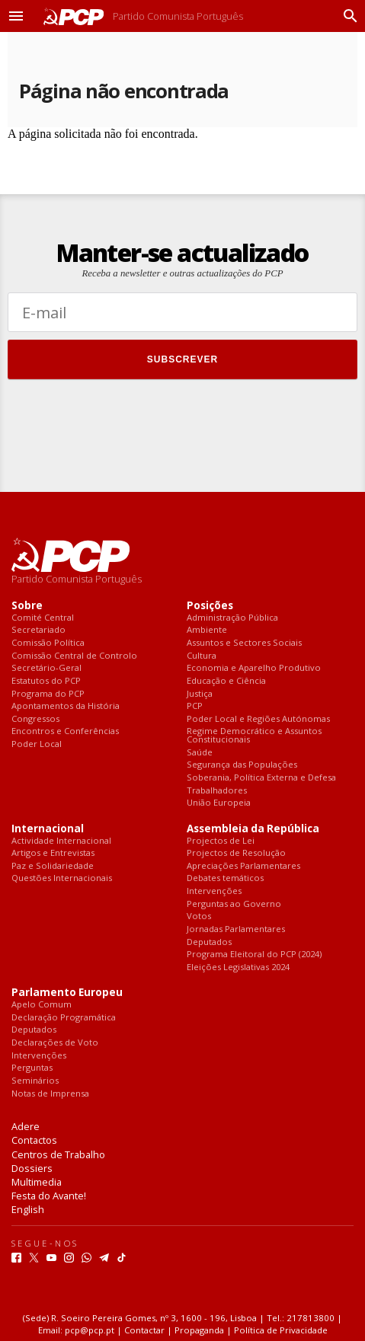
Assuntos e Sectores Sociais (244, 643)
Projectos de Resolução (236, 853)
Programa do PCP (48, 694)
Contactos (34, 1140)
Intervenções (214, 891)
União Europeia (219, 803)
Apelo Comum (41, 1005)
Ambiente (207, 630)
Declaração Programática (63, 1018)
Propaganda (199, 1330)
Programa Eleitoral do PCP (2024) (254, 954)
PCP (195, 706)
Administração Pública (232, 618)
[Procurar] (347, 16)
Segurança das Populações (242, 765)
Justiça (200, 694)
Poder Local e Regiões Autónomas (258, 719)
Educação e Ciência (226, 681)
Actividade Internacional (61, 841)
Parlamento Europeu (67, 993)
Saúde (200, 753)
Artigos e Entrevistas (52, 853)
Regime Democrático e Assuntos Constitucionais (254, 735)
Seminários (35, 1081)
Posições (210, 606)
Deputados (209, 942)
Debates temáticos (225, 878)
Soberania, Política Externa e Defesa (261, 778)
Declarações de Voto (54, 1043)
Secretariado (38, 630)
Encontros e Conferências (65, 731)
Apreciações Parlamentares (243, 866)
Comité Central (42, 618)
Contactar (144, 1330)
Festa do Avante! (48, 1195)
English (27, 1209)
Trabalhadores (217, 791)
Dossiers (32, 1168)
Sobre (27, 606)
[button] (16, 16)
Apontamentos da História (65, 706)
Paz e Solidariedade (52, 866)
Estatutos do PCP (46, 681)
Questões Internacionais (61, 878)
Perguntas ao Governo (234, 904)
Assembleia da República (253, 829)
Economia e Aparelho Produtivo (254, 668)
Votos (199, 916)
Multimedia (36, 1181)
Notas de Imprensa (50, 1094)
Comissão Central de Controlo (74, 656)
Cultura (201, 656)
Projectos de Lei (221, 841)
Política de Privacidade (281, 1330)
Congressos (35, 719)
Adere (25, 1126)
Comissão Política (48, 643)
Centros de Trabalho (58, 1154)
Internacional (47, 829)
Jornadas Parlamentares (236, 929)
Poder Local (36, 744)
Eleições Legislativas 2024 (238, 967)
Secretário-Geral (46, 668)
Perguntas (32, 1068)
